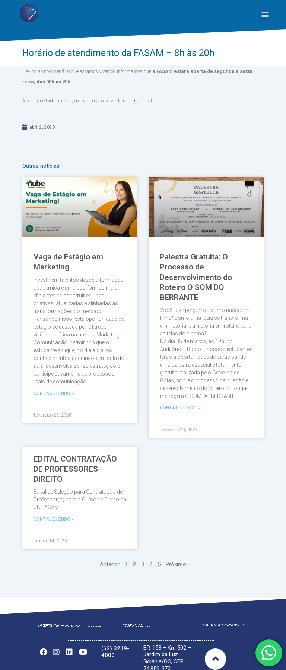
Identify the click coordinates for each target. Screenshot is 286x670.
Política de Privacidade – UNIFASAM (72, 616)
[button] (265, 15)
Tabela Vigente (137, 616)
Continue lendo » (54, 393)
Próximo (176, 554)
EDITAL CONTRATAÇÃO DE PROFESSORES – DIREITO (75, 458)
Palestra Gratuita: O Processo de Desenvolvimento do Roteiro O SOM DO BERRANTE (196, 277)
